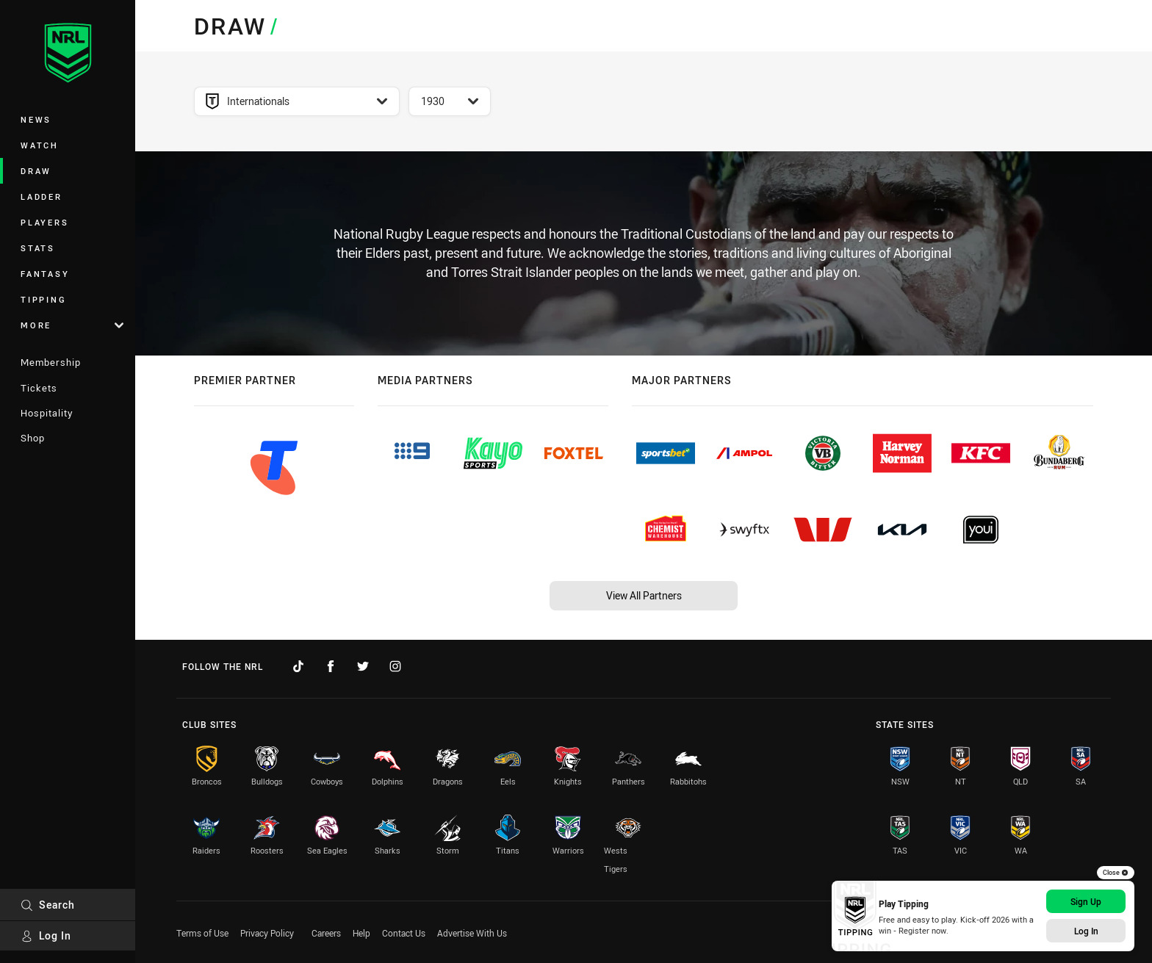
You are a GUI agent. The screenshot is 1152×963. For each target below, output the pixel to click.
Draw (36, 170)
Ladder (41, 196)
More (72, 325)
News (36, 119)
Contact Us (403, 933)
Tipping (43, 299)
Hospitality (47, 412)
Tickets (39, 387)
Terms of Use (202, 933)
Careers (326, 933)
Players (44, 222)
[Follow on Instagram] (395, 666)
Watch (40, 145)
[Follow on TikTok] (298, 666)
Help (361, 933)
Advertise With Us (472, 933)
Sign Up (1085, 901)
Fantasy (45, 273)
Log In (46, 935)
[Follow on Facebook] (330, 666)
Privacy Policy (267, 933)
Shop (33, 437)
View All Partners (644, 595)
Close (1115, 872)
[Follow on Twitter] (363, 666)
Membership (51, 362)
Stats (38, 247)
